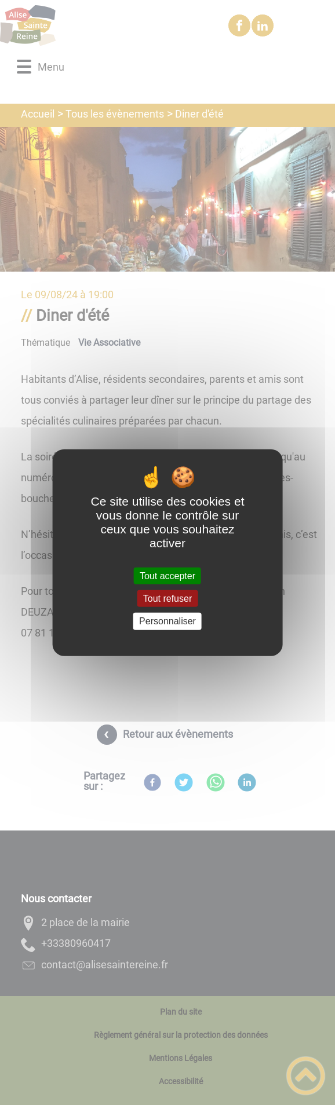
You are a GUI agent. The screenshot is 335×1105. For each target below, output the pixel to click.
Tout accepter (167, 576)
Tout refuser (167, 598)
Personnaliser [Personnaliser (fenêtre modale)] (167, 621)
